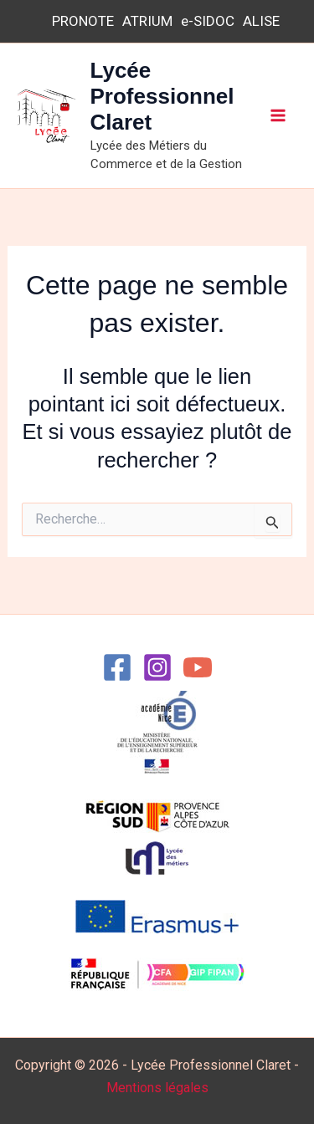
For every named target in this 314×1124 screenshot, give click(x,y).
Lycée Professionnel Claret (162, 96)
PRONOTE (83, 21)
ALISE (261, 21)
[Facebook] (117, 667)
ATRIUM (147, 21)
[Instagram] (157, 667)
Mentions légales (157, 1088)
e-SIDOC (207, 21)
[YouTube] (198, 667)
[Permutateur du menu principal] (279, 116)
